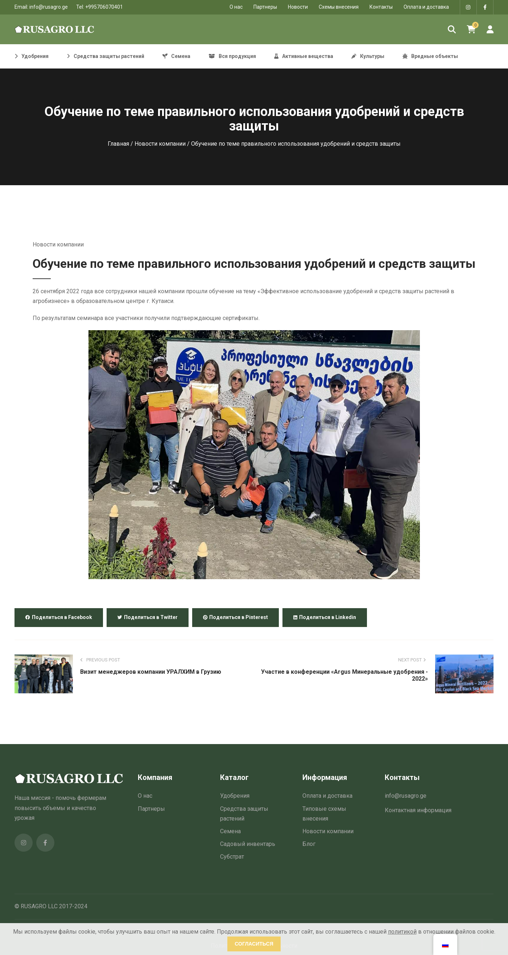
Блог (308, 843)
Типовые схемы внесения (324, 813)
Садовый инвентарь (247, 843)
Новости (298, 7)
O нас (236, 7)
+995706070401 (104, 7)
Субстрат (232, 856)
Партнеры (265, 7)
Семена (230, 831)
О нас (145, 795)
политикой (402, 931)
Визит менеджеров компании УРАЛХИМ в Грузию (150, 671)
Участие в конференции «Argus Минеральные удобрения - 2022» (344, 675)
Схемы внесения (339, 7)
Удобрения (234, 795)
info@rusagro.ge (48, 7)
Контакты (381, 7)
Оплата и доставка (426, 7)
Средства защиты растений (244, 813)
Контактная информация (418, 810)
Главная (118, 143)
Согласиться (254, 943)
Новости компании (160, 143)
